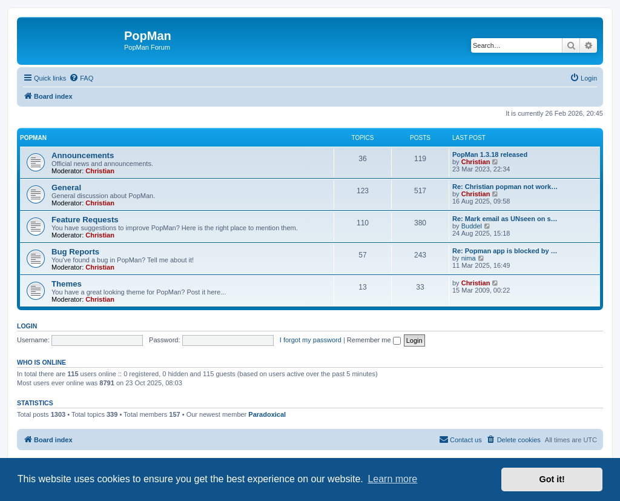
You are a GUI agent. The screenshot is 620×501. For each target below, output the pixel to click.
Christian (99, 170)
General (66, 187)
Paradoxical (267, 414)
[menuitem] (81, 78)
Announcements (82, 155)
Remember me (374, 339)
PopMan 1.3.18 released (489, 154)
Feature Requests (85, 219)
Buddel (471, 226)
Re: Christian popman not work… (505, 186)
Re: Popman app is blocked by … (505, 250)
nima (468, 258)
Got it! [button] (552, 479)
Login (27, 326)
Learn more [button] (392, 479)
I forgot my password (310, 339)
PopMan (33, 137)
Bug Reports (75, 251)
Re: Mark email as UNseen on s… (505, 218)
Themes (66, 283)
